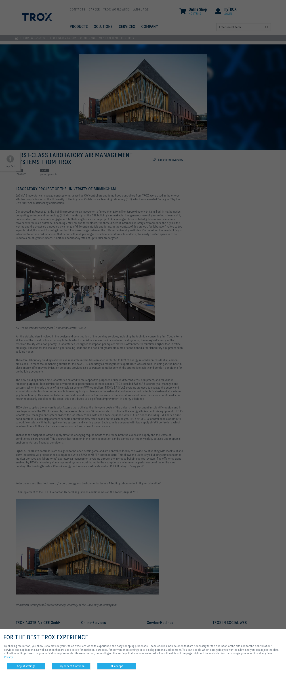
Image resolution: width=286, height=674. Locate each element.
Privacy (8, 657)
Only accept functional (71, 666)
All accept (116, 666)
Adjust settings (26, 666)
